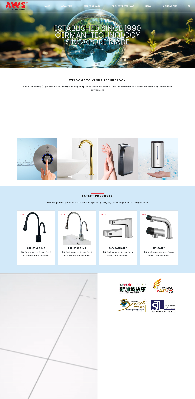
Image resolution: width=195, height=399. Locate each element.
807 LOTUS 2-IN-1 (36, 248)
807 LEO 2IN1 (159, 248)
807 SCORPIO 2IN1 (118, 248)
